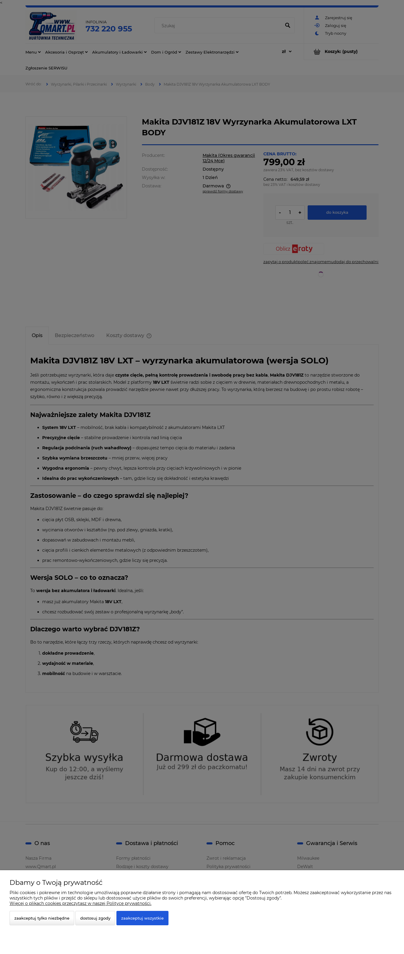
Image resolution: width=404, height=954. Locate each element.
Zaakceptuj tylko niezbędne (41, 918)
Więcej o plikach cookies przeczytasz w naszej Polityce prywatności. (80, 903)
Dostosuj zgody (95, 918)
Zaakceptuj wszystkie (142, 918)
